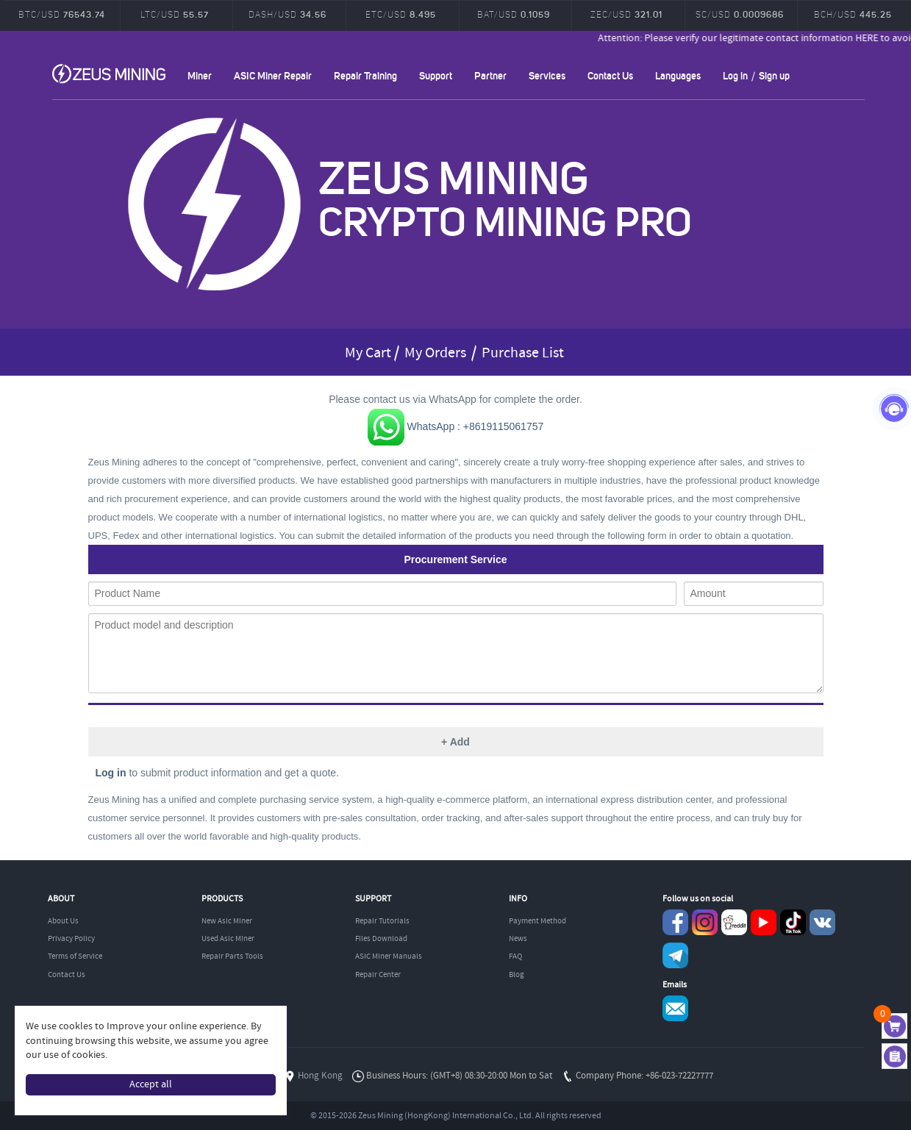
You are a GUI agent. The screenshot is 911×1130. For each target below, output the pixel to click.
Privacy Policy (71, 939)
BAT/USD (513, 14)
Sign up (774, 75)
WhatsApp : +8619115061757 (456, 426)
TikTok (793, 922)
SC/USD (740, 14)
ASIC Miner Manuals (388, 956)
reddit (734, 922)
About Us (63, 921)
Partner (490, 75)
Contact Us (610, 75)
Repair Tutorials (382, 921)
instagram (705, 922)
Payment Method (537, 921)
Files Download (381, 939)
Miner (199, 75)
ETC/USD (400, 14)
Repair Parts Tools (232, 956)
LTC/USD (174, 14)
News (518, 939)
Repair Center (378, 975)
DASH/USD (287, 14)
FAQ (515, 956)
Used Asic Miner (227, 939)
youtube (763, 922)
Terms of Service (75, 956)
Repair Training (365, 75)
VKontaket (822, 922)
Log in (735, 75)
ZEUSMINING (108, 73)
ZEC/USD (626, 14)
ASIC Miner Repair (273, 75)
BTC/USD (61, 14)
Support (435, 75)
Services (547, 75)
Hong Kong (320, 1076)
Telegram (675, 955)
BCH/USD (853, 14)
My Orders (435, 353)
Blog (516, 975)
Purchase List (523, 353)
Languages (678, 75)
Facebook (675, 922)
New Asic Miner (226, 921)
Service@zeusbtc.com (675, 1008)
